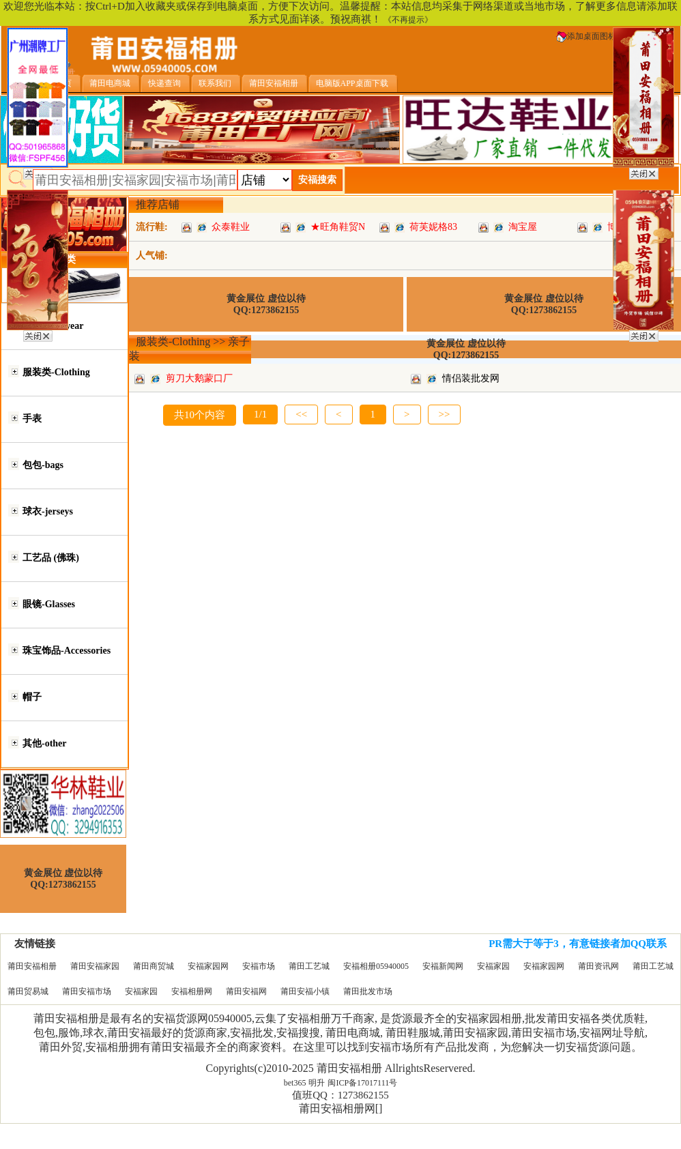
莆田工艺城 (309, 966)
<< (301, 414)
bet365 (295, 1083)
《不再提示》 (408, 20)
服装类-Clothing (56, 372)
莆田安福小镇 (305, 991)
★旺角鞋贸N (337, 227)
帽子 (32, 697)
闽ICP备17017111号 (362, 1083)
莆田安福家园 (94, 966)
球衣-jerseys (48, 511)
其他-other (45, 743)
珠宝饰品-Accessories (67, 650)
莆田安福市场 (86, 991)
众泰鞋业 (231, 227)
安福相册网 (191, 991)
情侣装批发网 (470, 378)
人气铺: (152, 255)
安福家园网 (208, 966)
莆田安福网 (246, 991)
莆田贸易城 (28, 991)
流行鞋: (152, 227)
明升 (316, 1083)
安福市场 (258, 966)
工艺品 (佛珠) (51, 558)
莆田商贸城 (153, 966)
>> (444, 414)
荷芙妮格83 (433, 227)
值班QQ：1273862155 (340, 1095)
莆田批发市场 (367, 991)
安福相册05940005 (376, 966)
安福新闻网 (442, 966)
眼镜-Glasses (49, 604)
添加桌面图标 (586, 36)
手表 (32, 418)
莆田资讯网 (598, 966)
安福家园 (493, 966)
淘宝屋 (522, 227)
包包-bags (43, 465)
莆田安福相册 (32, 966)
